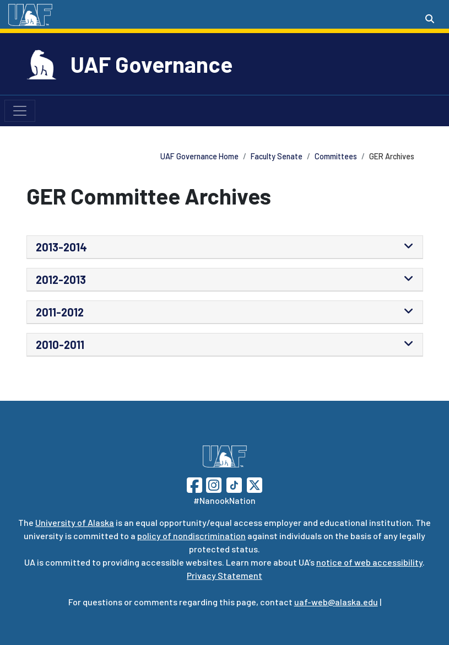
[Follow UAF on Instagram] (212, 484)
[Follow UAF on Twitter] (254, 484)
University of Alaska (74, 522)
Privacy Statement (224, 575)
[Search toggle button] (430, 19)
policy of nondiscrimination (191, 535)
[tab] (225, 247)
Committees (336, 156)
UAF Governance (151, 64)
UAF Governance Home (199, 156)
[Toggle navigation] (19, 111)
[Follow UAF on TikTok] (234, 484)
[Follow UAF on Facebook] (194, 484)
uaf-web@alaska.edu (336, 601)
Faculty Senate (276, 156)
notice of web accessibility (369, 562)
